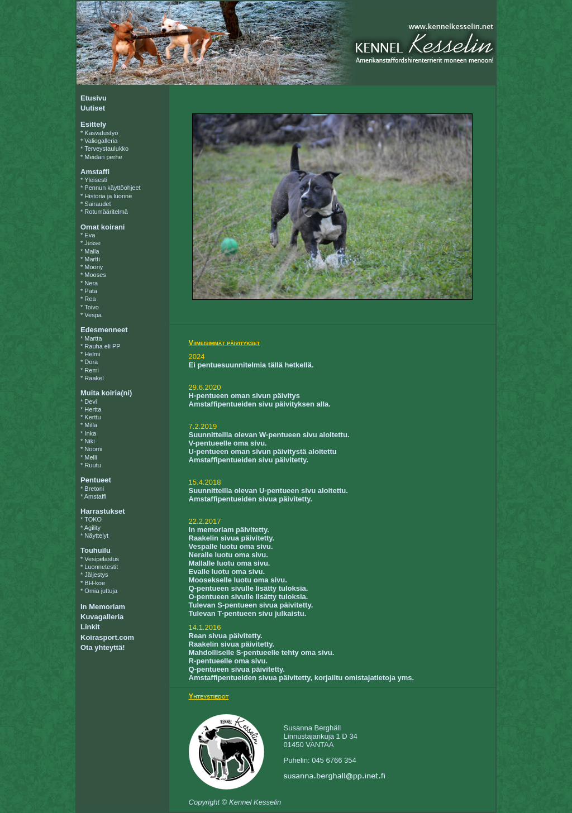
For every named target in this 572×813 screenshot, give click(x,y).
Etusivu (93, 98)
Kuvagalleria (101, 617)
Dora (91, 361)
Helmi (92, 354)
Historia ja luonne (108, 196)
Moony (93, 267)
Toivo (91, 307)
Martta (93, 338)
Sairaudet (97, 203)
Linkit (90, 627)
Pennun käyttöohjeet (112, 187)
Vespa (93, 315)
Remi (91, 370)
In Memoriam (102, 606)
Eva (89, 235)
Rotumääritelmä (106, 211)
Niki (89, 441)
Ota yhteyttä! (102, 647)
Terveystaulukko (106, 148)
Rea (90, 298)
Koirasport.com (107, 637)
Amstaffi (95, 496)
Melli (90, 457)
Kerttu (92, 417)
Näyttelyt (96, 535)
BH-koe (94, 583)
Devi (90, 401)
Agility (92, 527)
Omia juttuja (100, 590)
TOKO (93, 519)
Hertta (92, 409)
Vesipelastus (101, 559)
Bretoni (94, 488)
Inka (90, 433)
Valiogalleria (100, 140)
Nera (91, 283)
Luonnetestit (101, 566)
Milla (90, 425)
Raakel (93, 378)
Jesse (92, 243)
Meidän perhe (103, 157)
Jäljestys (96, 574)
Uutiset (92, 108)
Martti (92, 259)
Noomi (93, 449)
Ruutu (92, 465)
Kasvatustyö (101, 133)
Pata (90, 291)
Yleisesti (95, 179)
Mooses (95, 274)
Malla (91, 251)
